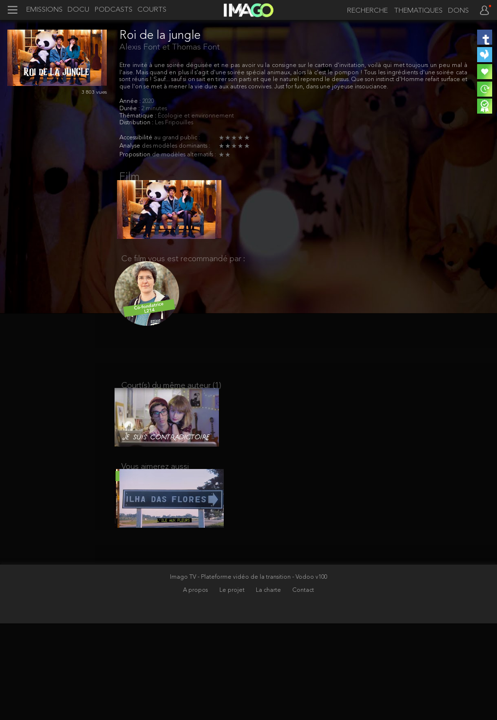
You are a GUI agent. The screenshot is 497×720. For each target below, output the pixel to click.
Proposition (135, 155)
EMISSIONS (44, 10)
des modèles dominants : (176, 146)
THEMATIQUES (418, 11)
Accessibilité (136, 138)
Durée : (130, 109)
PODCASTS (114, 10)
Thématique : (138, 116)
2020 (148, 101)
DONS (458, 11)
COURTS (151, 10)
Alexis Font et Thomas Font (169, 47)
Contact (303, 686)
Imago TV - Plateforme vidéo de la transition (231, 673)
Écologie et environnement (196, 116)
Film (129, 177)
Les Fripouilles (174, 123)
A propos (196, 686)
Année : (130, 101)
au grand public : (177, 138)
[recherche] (365, 11)
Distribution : (137, 123)
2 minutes (154, 109)
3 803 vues (94, 92)
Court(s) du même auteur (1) (171, 398)
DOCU (78, 10)
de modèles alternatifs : (184, 155)
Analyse (130, 146)
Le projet (232, 686)
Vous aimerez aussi (155, 487)
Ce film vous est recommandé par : (183, 267)
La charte (269, 686)
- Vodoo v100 (309, 673)
